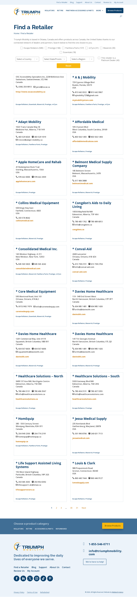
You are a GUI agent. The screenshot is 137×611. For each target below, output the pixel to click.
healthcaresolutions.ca (27, 399)
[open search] (121, 16)
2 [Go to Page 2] (56, 508)
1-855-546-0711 (99, 544)
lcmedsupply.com (80, 482)
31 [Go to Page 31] (77, 508)
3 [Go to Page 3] (61, 508)
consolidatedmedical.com (28, 268)
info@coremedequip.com (47, 306)
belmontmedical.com (82, 183)
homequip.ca (22, 441)
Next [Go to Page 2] (84, 508)
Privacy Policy (19, 592)
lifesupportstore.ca (25, 489)
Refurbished (61, 529)
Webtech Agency (117, 592)
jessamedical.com (81, 438)
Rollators (49, 10)
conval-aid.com (79, 272)
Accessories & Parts (44, 529)
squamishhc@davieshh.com (31, 352)
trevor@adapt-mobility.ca (30, 140)
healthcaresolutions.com (84, 399)
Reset (68, 65)
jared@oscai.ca (43, 87)
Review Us (107, 2)
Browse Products (115, 10)
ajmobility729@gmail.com (86, 95)
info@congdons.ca (83, 224)
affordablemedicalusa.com (85, 141)
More (98, 10)
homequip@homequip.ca (29, 436)
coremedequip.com (25, 311)
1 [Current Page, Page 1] (51, 508)
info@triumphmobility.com (105, 552)
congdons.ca (78, 229)
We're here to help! (95, 562)
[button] (31, 48)
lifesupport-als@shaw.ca (29, 485)
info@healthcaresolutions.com (89, 394)
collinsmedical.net (24, 220)
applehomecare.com (25, 181)
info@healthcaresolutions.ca (31, 394)
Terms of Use (32, 592)
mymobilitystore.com (82, 100)
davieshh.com (79, 314)
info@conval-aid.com (84, 267)
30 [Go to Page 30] (71, 508)
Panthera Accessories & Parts (80, 10)
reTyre (60, 10)
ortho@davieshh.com (85, 309)
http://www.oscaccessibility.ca (30, 91)
